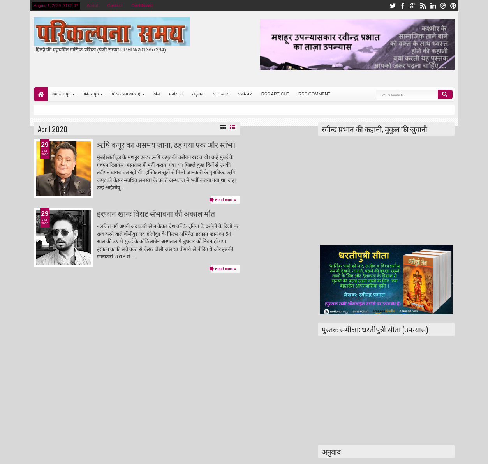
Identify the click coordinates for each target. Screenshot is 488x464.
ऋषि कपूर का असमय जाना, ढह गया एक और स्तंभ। (166, 144)
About (92, 5)
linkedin (433, 5)
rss (423, 5)
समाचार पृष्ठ (61, 94)
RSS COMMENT (314, 94)
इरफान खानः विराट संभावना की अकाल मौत (156, 213)
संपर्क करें (245, 94)
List (232, 127)
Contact (114, 5)
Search (445, 94)
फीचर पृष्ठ (91, 94)
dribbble (443, 5)
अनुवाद (197, 94)
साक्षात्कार (220, 94)
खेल (156, 94)
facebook (403, 5)
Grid (223, 127)
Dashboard (142, 5)
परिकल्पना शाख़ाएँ (126, 94)
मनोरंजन (176, 94)
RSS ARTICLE (275, 94)
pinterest (453, 5)
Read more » (225, 200)
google (413, 5)
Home (41, 94)
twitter (393, 5)
